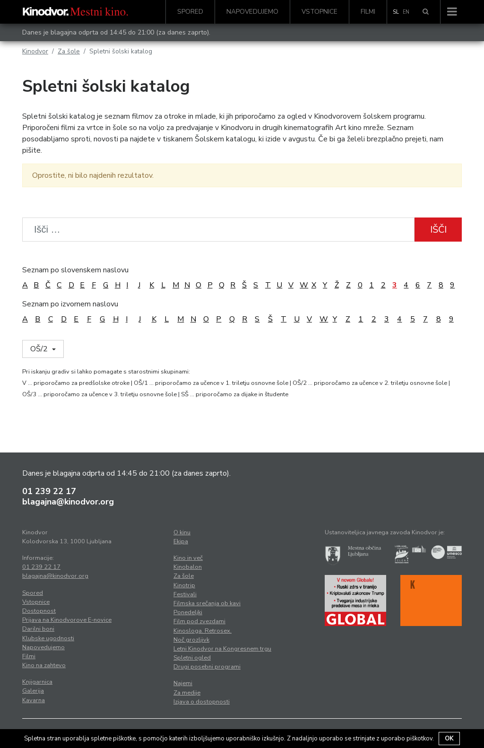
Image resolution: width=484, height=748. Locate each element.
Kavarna (33, 700)
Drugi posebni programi (207, 666)
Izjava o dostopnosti (201, 701)
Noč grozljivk (191, 639)
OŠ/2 (40, 349)
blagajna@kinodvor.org (68, 501)
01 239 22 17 (49, 491)
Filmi (368, 11)
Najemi (182, 683)
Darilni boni (38, 629)
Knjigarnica (37, 682)
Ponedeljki (187, 612)
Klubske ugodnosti (48, 638)
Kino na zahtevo (44, 665)
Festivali (185, 594)
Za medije (186, 692)
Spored (190, 11)
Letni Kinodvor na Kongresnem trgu (222, 648)
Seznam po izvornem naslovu (70, 304)
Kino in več (188, 558)
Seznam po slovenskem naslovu (75, 270)
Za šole (69, 51)
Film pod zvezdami (199, 621)
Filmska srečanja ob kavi (207, 603)
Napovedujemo (252, 11)
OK (449, 738)
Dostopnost (39, 611)
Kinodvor (35, 51)
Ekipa (180, 541)
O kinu (181, 532)
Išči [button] (438, 229)
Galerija (33, 691)
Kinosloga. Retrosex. (202, 630)
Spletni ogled (192, 657)
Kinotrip (184, 585)
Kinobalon (187, 567)
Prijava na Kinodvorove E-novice (67, 620)
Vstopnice (319, 11)
